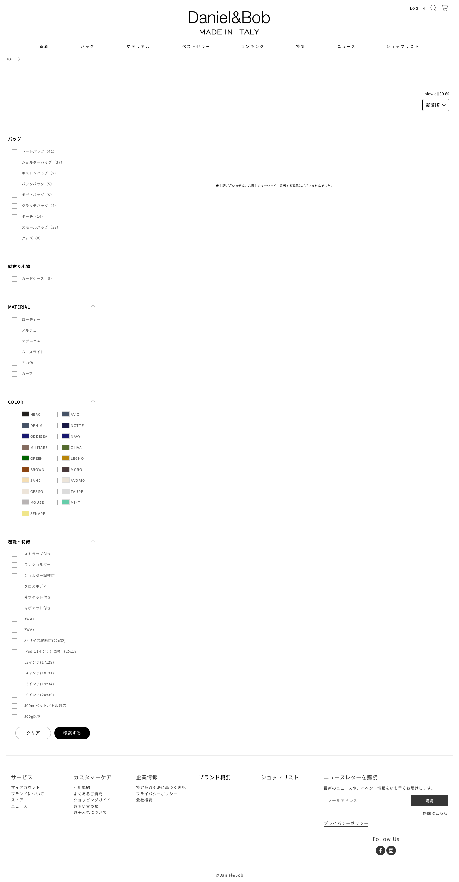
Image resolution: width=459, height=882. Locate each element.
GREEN (32, 458)
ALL (436, 93)
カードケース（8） (38, 278)
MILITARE (35, 447)
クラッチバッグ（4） (40, 205)
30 (442, 93)
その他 (27, 362)
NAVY (71, 436)
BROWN (33, 469)
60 (447, 93)
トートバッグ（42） (39, 151)
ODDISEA (34, 436)
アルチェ (29, 330)
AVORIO (73, 480)
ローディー (31, 319)
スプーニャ (31, 340)
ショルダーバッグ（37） (43, 162)
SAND (31, 480)
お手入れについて (90, 812)
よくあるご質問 (88, 793)
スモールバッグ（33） (41, 227)
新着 (44, 46)
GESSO (32, 491)
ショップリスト (402, 46)
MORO (72, 469)
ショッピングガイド (92, 799)
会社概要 (144, 799)
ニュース (346, 46)
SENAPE (33, 513)
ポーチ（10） (33, 216)
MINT (71, 502)
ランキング (253, 46)
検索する (72, 732)
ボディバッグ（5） (38, 194)
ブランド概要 (215, 777)
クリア (33, 732)
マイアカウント (25, 787)
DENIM (32, 425)
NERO (31, 414)
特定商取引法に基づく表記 (161, 787)
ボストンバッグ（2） (40, 172)
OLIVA (72, 447)
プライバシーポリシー (157, 793)
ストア (17, 799)
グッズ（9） (32, 237)
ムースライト (33, 351)
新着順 (436, 105)
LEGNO (73, 458)
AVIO (71, 414)
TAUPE (72, 491)
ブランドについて (27, 793)
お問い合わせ (86, 806)
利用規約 (82, 787)
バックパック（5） (38, 183)
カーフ (27, 373)
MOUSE (33, 502)
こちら (441, 813)
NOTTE (73, 425)
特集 (301, 46)
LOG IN (418, 8)
